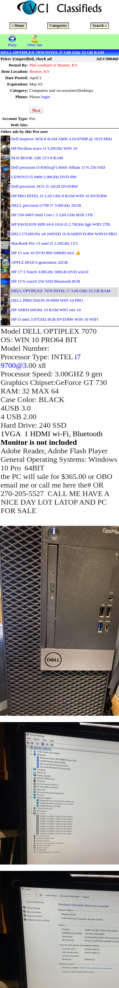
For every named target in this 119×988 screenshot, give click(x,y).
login (45, 96)
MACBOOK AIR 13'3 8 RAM (37, 157)
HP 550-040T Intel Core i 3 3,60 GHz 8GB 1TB (52, 214)
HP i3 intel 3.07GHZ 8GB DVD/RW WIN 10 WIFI (54, 319)
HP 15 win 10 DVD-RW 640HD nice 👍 (46, 252)
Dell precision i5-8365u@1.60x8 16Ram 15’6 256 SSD (58, 167)
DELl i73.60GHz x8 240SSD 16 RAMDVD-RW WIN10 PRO (64, 233)
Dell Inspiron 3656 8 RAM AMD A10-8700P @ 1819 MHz (61, 138)
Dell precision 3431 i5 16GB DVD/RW (44, 186)
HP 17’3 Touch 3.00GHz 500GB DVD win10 (49, 271)
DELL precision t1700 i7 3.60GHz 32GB (46, 205)
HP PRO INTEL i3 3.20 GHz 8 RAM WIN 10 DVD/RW (59, 195)
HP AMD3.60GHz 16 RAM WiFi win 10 (46, 309)
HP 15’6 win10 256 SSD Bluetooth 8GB (45, 281)
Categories (58, 25)
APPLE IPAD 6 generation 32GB (39, 262)
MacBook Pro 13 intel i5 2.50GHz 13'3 (44, 243)
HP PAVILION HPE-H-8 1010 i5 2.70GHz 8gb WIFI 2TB (60, 224)
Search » (100, 25)
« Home (18, 25)
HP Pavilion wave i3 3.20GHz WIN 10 (44, 148)
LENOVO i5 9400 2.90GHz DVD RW (44, 176)
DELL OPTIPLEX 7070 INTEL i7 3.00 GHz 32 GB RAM (60, 290)
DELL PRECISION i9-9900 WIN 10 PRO (47, 300)
